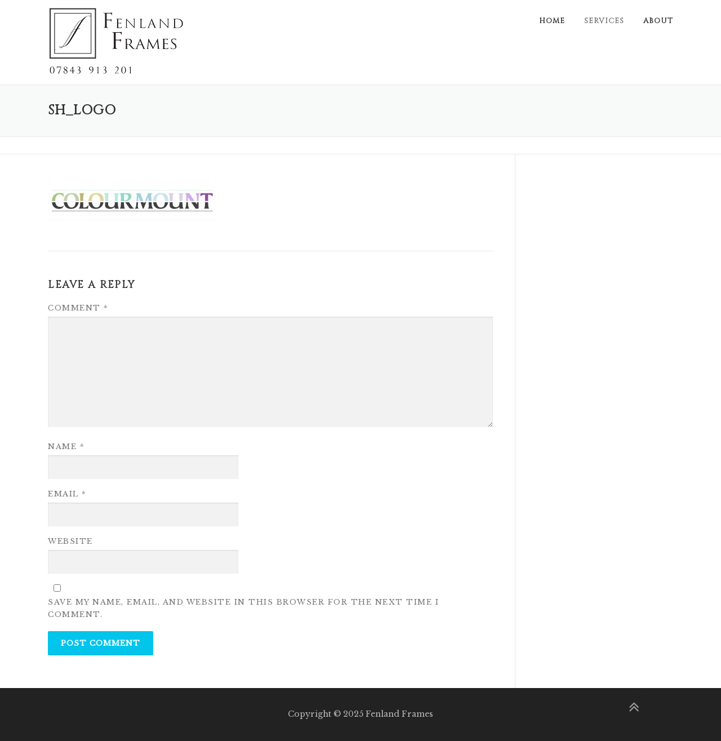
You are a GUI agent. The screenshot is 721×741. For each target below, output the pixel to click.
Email (67, 494)
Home (552, 21)
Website (70, 541)
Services (604, 21)
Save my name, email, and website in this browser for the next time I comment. (243, 608)
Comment (78, 308)
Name (66, 446)
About (658, 21)
